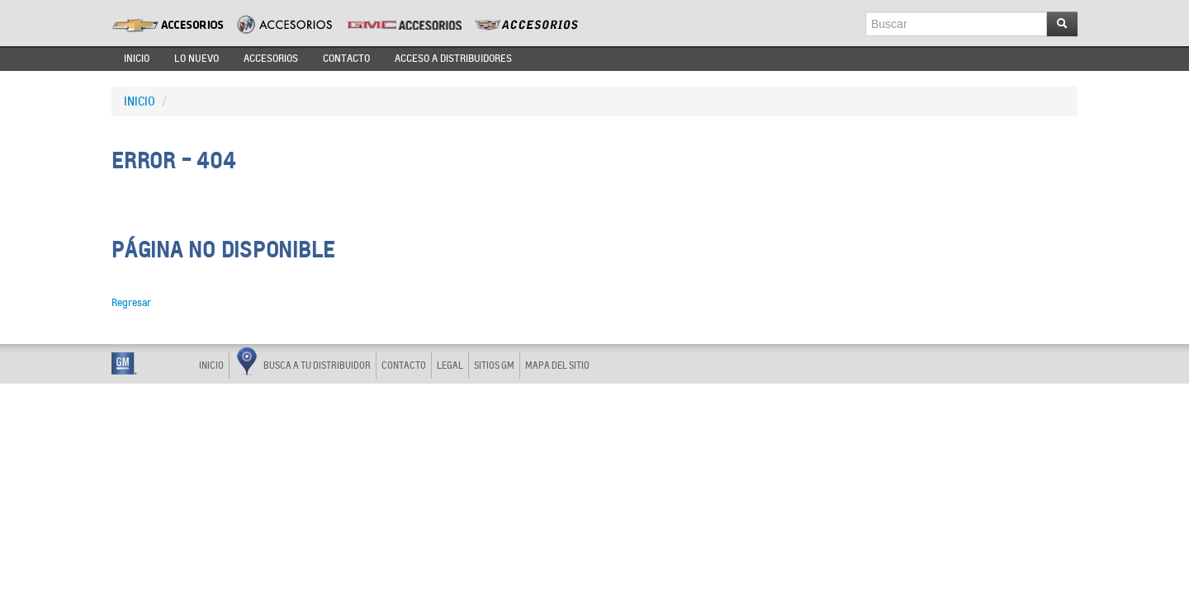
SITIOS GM (494, 365)
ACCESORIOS (271, 58)
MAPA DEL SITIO (557, 365)
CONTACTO (346, 58)
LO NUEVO (196, 58)
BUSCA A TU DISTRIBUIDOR (304, 363)
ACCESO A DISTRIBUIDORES (453, 58)
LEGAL (450, 365)
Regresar (131, 302)
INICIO (136, 58)
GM (124, 363)
